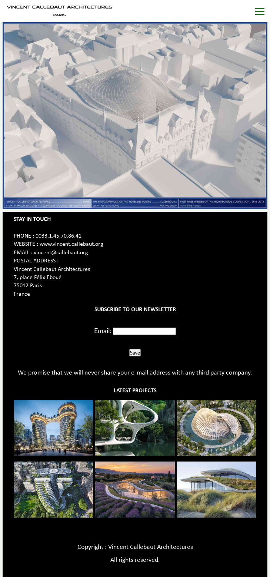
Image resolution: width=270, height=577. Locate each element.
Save (135, 353)
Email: (102, 330)
